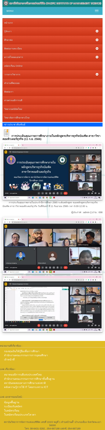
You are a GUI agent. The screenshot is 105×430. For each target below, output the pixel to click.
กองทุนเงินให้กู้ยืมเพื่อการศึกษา (21, 351)
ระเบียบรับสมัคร (13, 406)
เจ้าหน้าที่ (9, 359)
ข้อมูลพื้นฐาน (11, 402)
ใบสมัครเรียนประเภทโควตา (20, 414)
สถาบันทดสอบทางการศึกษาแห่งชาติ (25, 383)
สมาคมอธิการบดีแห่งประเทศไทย (23, 374)
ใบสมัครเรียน (11, 410)
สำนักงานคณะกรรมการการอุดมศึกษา (26, 355)
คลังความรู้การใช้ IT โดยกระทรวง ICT (26, 387)
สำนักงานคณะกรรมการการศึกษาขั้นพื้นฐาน (29, 378)
